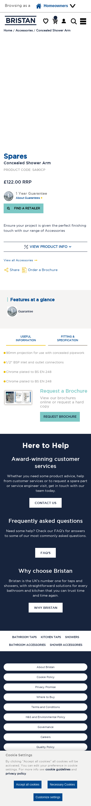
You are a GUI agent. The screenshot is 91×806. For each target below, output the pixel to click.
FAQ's (45, 552)
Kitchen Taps (51, 637)
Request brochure (59, 416)
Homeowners (52, 6)
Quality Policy (45, 747)
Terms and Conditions (45, 707)
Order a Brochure (43, 270)
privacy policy (16, 773)
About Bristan (46, 667)
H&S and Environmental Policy (45, 717)
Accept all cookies (27, 784)
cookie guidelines (57, 769)
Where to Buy (45, 697)
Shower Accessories (66, 644)
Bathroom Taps (24, 637)
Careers (45, 737)
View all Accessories (18, 260)
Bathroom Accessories (27, 644)
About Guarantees (28, 198)
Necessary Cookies (62, 784)
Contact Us (45, 503)
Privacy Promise (45, 687)
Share (14, 270)
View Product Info (48, 247)
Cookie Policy (46, 677)
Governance (46, 727)
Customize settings (48, 797)
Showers (72, 637)
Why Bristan (45, 607)
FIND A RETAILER (23, 208)
